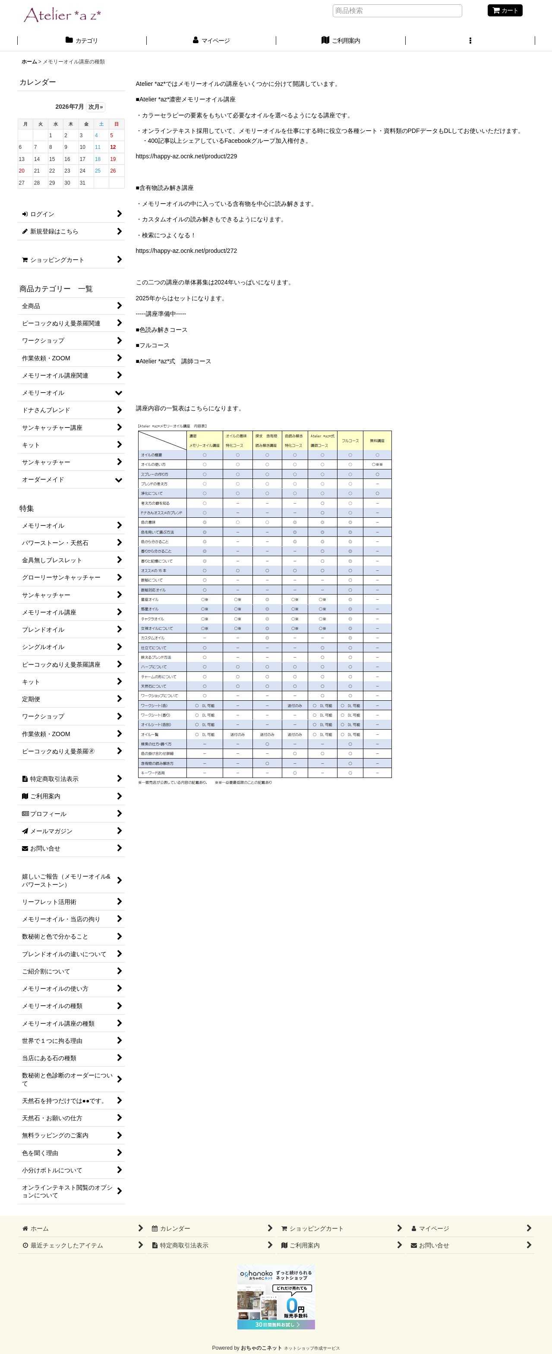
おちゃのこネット (261, 1348)
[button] (470, 41)
